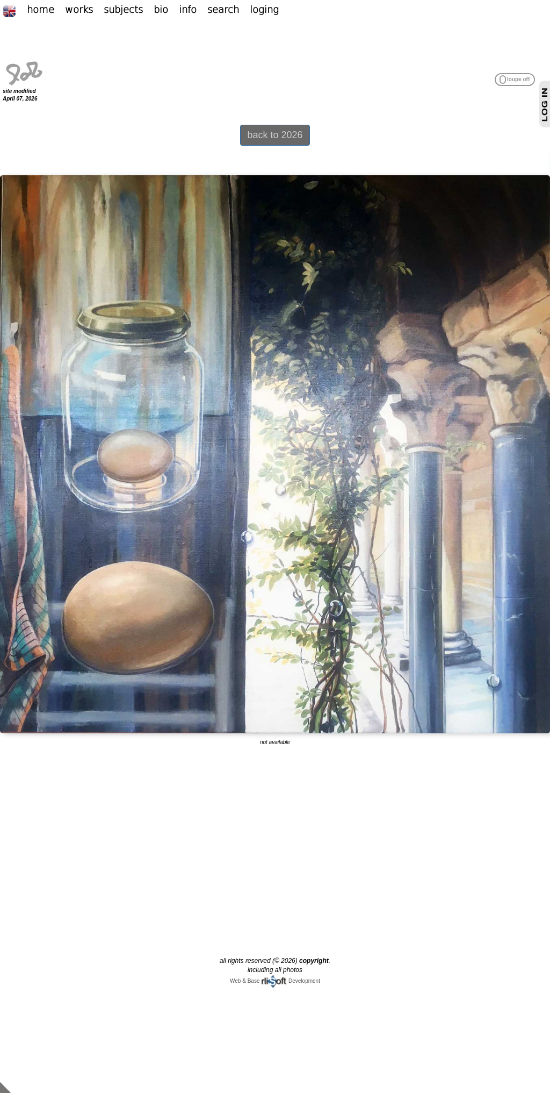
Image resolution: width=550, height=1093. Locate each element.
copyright (314, 961)
